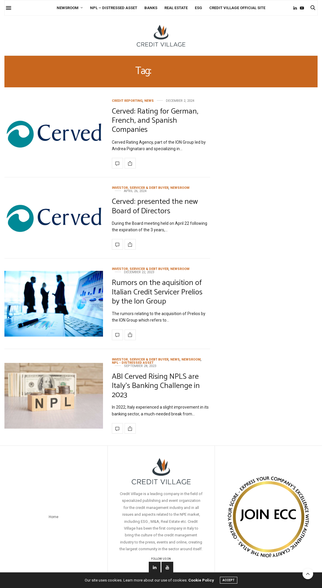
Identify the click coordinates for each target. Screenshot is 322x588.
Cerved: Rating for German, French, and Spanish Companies (155, 120)
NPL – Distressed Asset (113, 8)
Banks (150, 8)
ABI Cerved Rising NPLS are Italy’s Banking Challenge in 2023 (156, 385)
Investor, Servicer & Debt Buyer (140, 187)
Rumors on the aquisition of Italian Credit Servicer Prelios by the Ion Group (157, 291)
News (149, 100)
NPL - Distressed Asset (132, 362)
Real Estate (176, 8)
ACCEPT (229, 580)
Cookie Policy (201, 580)
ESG (198, 8)
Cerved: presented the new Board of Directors (155, 206)
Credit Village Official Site (237, 8)
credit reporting (127, 100)
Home (53, 517)
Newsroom (68, 8)
